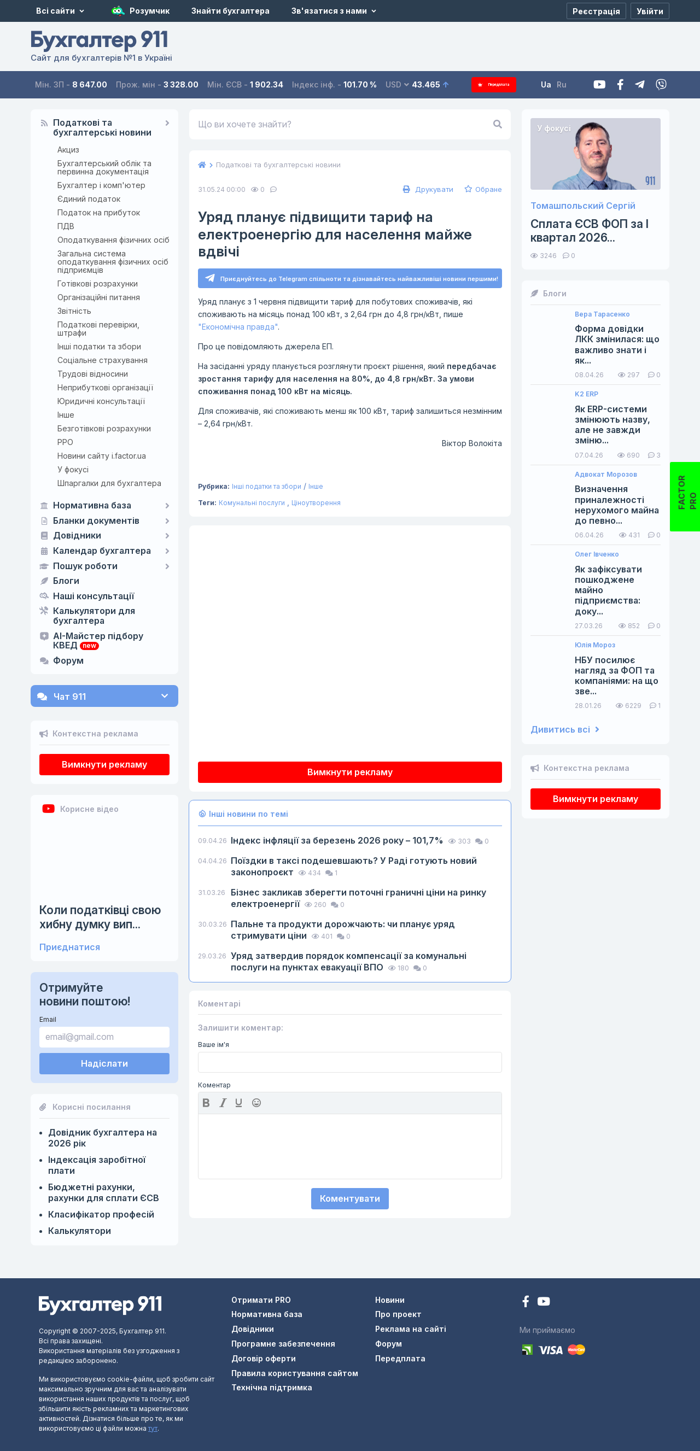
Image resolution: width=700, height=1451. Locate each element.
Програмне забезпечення (283, 1343)
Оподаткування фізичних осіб (113, 239)
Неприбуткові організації (105, 387)
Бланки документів (96, 521)
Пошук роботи (85, 566)
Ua (558, 84)
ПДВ (65, 226)
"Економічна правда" (238, 328)
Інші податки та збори (99, 346)
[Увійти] (650, 11)
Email (47, 1019)
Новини (390, 1299)
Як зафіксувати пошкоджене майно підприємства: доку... (608, 590)
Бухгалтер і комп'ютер (101, 185)
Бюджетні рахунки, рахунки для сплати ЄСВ (103, 1192)
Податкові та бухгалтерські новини (102, 128)
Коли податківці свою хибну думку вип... (100, 917)
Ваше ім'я (213, 1046)
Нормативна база (92, 506)
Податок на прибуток (98, 212)
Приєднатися (69, 947)
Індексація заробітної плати (96, 1165)
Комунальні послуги (252, 504)
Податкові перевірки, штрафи (98, 328)
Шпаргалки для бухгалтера (109, 483)
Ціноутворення (316, 504)
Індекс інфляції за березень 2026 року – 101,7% (338, 841)
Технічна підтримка (271, 1387)
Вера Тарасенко (602, 314)
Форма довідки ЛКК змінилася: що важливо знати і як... (617, 345)
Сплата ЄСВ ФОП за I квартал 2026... (589, 230)
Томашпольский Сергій (582, 206)
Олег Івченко (597, 554)
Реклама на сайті (410, 1328)
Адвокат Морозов (606, 474)
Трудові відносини (92, 373)
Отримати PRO (261, 1299)
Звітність (74, 310)
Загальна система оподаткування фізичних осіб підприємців (112, 261)
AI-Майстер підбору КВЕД (98, 641)
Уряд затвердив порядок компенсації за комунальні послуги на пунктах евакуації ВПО (348, 963)
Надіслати (104, 1063)
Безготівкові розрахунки (104, 428)
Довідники (77, 536)
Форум (68, 661)
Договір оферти (263, 1358)
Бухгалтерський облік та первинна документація (104, 167)
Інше (65, 414)
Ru (574, 84)
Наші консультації (93, 596)
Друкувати (426, 189)
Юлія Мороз (595, 645)
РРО (65, 442)
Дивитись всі (564, 729)
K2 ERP (586, 394)
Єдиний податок (88, 198)
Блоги (66, 581)
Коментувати (350, 1200)
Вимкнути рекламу (104, 764)
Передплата (500, 84)
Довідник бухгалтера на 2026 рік (102, 1138)
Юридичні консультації (101, 401)
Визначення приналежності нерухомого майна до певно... (617, 505)
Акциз (68, 149)
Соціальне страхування (102, 360)
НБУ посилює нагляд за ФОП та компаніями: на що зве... (616, 676)
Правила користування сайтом (294, 1373)
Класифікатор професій (101, 1214)
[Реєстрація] (596, 11)
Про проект (398, 1314)
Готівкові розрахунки (97, 283)
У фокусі (73, 469)
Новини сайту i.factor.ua (101, 455)
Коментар (214, 1087)
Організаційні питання (98, 297)
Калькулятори (79, 1230)
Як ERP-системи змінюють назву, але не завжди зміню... (612, 425)
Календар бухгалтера (102, 551)
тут (153, 1428)
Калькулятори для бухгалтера (94, 616)
